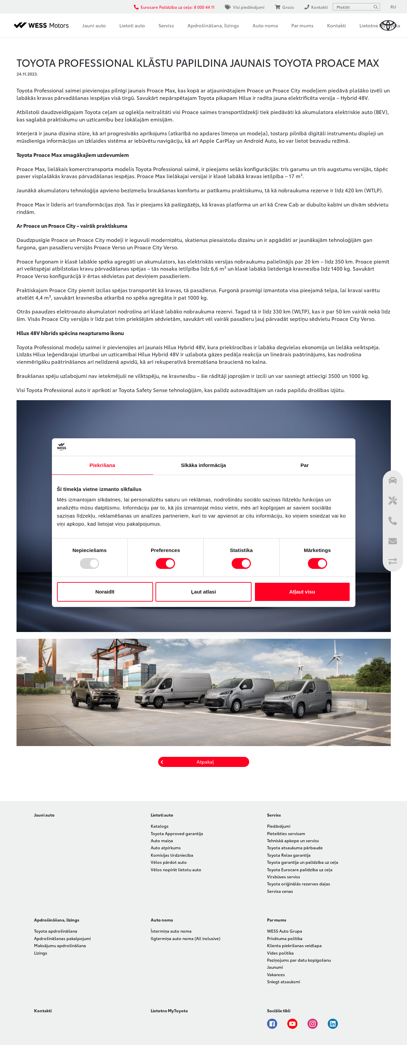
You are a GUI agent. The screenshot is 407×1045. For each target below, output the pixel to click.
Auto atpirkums (166, 847)
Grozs (284, 7)
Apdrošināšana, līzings (213, 25)
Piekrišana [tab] (102, 465)
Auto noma (265, 25)
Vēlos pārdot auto (169, 862)
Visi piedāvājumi (244, 7)
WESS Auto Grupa (284, 931)
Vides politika (280, 953)
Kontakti (336, 25)
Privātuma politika (284, 938)
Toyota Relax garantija (289, 855)
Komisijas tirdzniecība (172, 855)
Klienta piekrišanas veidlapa (294, 945)
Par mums (302, 25)
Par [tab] (304, 465)
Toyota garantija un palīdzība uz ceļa (302, 862)
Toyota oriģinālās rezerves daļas (298, 883)
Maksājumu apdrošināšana (60, 945)
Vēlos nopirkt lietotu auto (176, 869)
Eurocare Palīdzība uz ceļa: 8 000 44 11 (174, 7)
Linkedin (333, 1024)
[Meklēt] (375, 6)
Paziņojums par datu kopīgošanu (299, 960)
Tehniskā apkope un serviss (293, 840)
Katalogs (160, 826)
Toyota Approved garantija (177, 833)
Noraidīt (105, 592)
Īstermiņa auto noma (171, 931)
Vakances (276, 974)
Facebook (272, 1024)
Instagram (313, 1024)
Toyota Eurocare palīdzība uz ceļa (299, 869)
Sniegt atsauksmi (283, 981)
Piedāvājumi (278, 826)
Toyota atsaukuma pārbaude (295, 847)
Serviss (166, 25)
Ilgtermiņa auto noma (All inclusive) (185, 938)
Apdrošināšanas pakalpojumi (62, 938)
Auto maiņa (162, 840)
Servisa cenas (280, 891)
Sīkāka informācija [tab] (203, 465)
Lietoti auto (132, 25)
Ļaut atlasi (203, 592)
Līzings (40, 953)
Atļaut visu (302, 592)
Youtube (292, 1024)
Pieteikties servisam (286, 833)
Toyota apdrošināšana (55, 931)
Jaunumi (275, 967)
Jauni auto (94, 25)
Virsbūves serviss (283, 876)
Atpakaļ (205, 761)
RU (393, 6)
